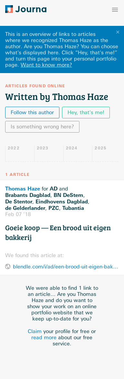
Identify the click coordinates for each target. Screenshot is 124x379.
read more (44, 337)
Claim (35, 331)
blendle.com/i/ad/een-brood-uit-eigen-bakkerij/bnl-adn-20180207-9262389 (66, 267)
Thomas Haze (22, 188)
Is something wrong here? (42, 127)
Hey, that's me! (85, 112)
